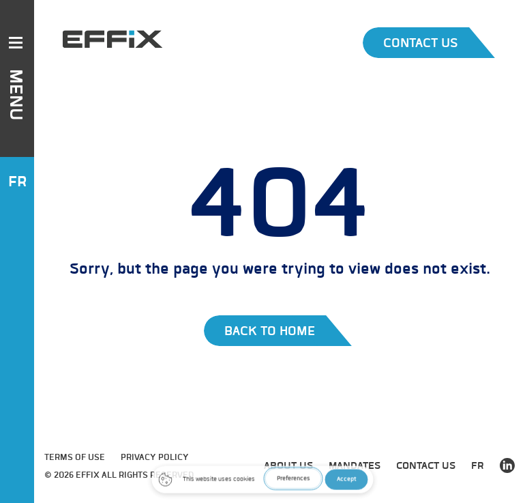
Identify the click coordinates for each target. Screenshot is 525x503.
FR (17, 181)
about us (288, 465)
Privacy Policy (155, 457)
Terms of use (74, 457)
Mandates (354, 465)
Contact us (425, 465)
